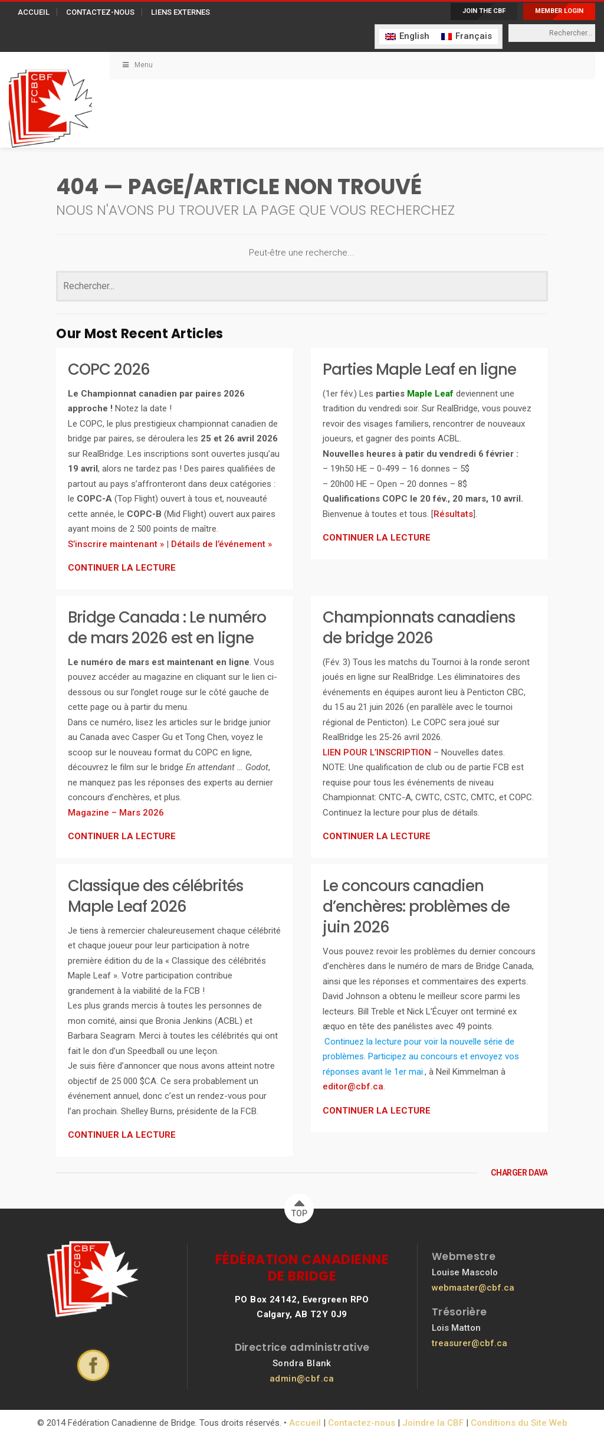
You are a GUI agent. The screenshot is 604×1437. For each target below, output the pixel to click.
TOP (299, 1206)
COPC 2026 (109, 369)
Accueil (305, 1423)
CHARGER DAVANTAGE (519, 1172)
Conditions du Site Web (519, 1423)
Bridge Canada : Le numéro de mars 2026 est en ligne (167, 628)
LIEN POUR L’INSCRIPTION (377, 752)
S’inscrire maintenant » (116, 544)
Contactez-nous (361, 1423)
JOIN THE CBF (483, 11)
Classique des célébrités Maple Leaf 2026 (155, 896)
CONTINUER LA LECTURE (122, 567)
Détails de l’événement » (221, 544)
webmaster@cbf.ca (473, 1287)
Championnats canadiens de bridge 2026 (419, 628)
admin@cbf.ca (302, 1378)
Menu (137, 65)
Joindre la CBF (433, 1423)
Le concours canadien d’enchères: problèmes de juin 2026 (416, 906)
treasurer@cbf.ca (469, 1343)
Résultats (453, 514)
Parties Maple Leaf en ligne (419, 369)
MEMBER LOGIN (559, 11)
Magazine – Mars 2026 (116, 812)
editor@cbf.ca (353, 1086)
